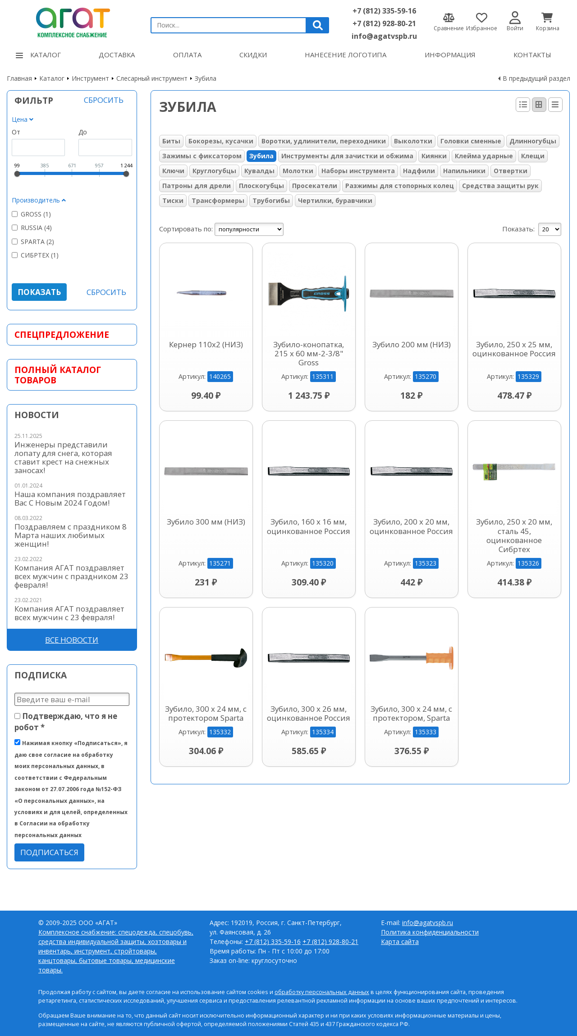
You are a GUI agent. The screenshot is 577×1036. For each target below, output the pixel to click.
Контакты (532, 54)
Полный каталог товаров (57, 374)
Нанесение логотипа (345, 54)
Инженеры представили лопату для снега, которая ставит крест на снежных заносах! (63, 457)
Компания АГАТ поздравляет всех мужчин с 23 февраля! (69, 613)
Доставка (117, 54)
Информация (450, 54)
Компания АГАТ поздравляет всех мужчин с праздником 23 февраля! (71, 576)
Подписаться (49, 852)
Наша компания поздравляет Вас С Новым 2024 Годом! (70, 498)
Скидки (253, 54)
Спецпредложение (61, 334)
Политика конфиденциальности (430, 932)
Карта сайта (400, 941)
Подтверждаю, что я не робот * (65, 721)
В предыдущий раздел (536, 78)
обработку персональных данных (322, 992)
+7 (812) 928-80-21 (384, 23)
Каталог (38, 54)
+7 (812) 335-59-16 (384, 11)
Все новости (71, 640)
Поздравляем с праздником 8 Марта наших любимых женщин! (70, 535)
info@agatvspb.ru (384, 36)
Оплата (187, 54)
